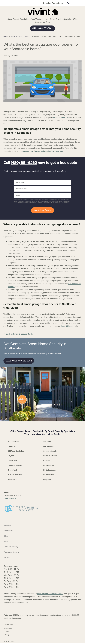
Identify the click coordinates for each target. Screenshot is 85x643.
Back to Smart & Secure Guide (18, 334)
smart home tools (61, 118)
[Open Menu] (13, 3)
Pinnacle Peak (48, 465)
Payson (11, 456)
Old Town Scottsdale (16, 451)
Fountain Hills (13, 441)
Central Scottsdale (50, 456)
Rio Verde (12, 446)
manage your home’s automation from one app (42, 151)
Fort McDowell (48, 446)
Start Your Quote (42, 210)
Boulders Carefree (15, 465)
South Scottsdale (50, 451)
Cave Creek (12, 460)
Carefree (46, 460)
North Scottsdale (49, 470)
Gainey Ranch (48, 475)
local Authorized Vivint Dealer (50, 594)
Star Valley (47, 441)
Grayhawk (47, 479)
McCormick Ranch (15, 475)
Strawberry (12, 479)
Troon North (12, 470)
